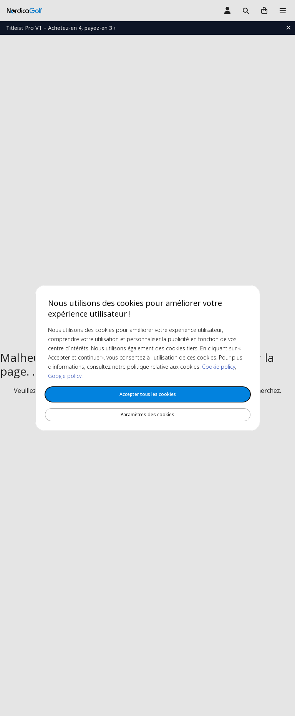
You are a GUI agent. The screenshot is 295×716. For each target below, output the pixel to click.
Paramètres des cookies (147, 414)
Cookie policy (218, 366)
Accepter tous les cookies (147, 394)
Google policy (64, 375)
